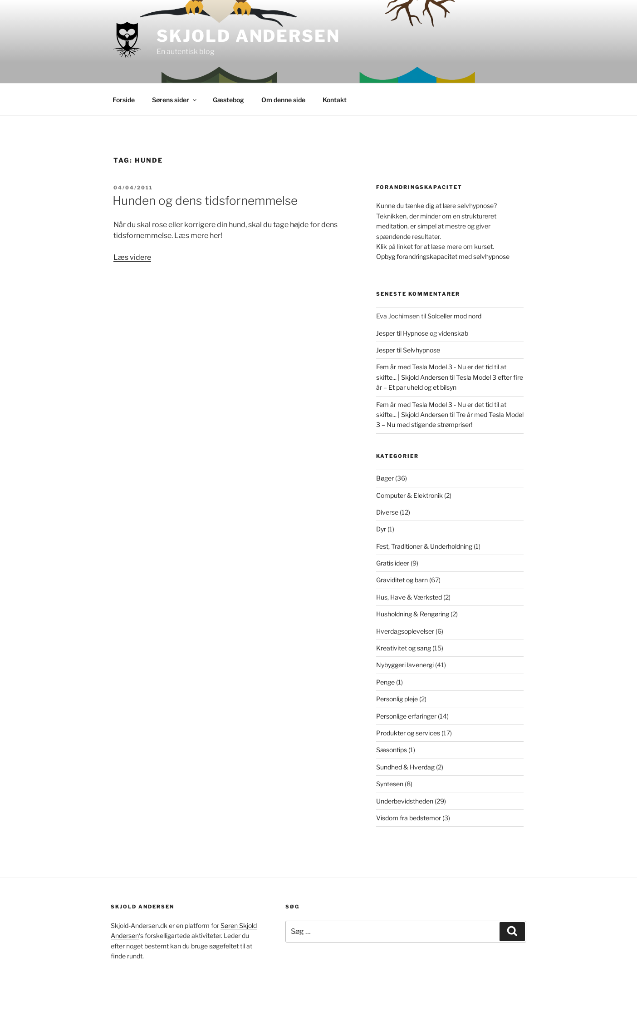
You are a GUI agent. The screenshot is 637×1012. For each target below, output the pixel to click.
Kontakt (335, 100)
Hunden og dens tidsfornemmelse (205, 200)
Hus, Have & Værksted (409, 597)
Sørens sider (175, 100)
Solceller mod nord (454, 316)
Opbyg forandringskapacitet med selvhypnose (443, 256)
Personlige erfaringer (406, 716)
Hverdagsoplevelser (405, 631)
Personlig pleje (397, 699)
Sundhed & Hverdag (405, 767)
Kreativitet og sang (403, 648)
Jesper (385, 333)
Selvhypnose (421, 350)
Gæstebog (228, 100)
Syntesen (389, 784)
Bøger (385, 478)
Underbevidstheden (404, 801)
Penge (385, 682)
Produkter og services (408, 733)
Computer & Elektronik (409, 495)
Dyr (381, 529)
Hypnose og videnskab (435, 333)
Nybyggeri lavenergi (405, 665)
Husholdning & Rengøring (412, 614)
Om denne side (283, 100)
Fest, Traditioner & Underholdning (424, 546)
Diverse (387, 512)
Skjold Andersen (248, 36)
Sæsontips (391, 750)
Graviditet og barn (402, 580)
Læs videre (132, 257)
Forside (124, 100)
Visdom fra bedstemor (408, 818)
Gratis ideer (392, 563)
